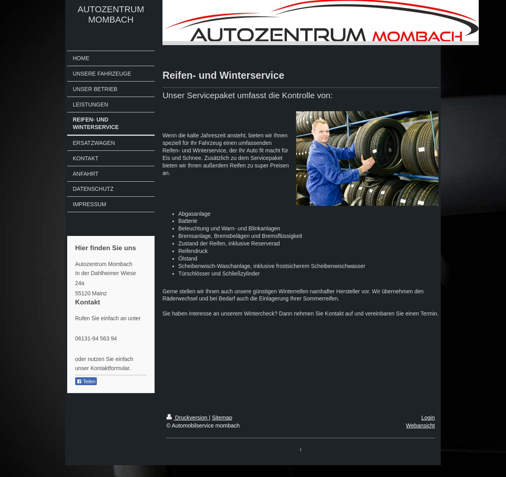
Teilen (86, 381)
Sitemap (222, 417)
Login (428, 417)
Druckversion (187, 417)
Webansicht (420, 425)
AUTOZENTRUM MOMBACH (110, 14)
